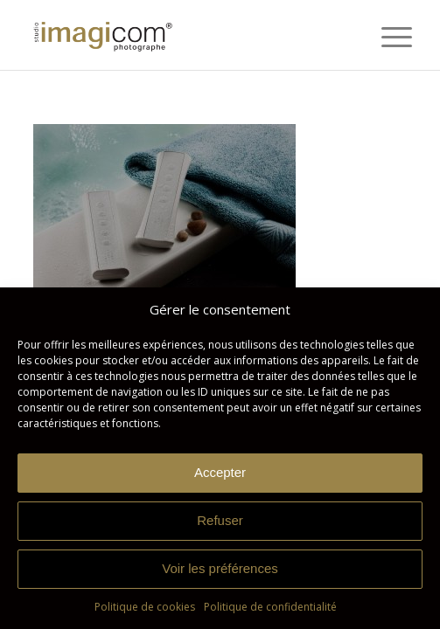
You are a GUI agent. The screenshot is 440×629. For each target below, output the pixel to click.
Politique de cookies (144, 606)
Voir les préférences (220, 568)
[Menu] (383, 37)
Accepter (220, 472)
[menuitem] (383, 37)
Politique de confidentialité (270, 606)
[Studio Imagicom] (182, 35)
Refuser (220, 520)
